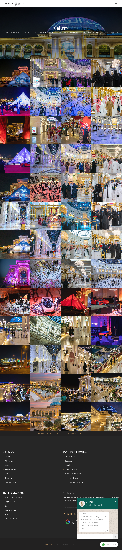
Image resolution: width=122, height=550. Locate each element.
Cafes (7, 465)
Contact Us (70, 456)
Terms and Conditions (15, 497)
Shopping (9, 478)
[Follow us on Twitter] (71, 514)
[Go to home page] (16, 4)
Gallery (8, 506)
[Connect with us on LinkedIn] (75, 514)
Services (9, 474)
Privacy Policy (11, 519)
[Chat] (95, 536)
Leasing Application (74, 482)
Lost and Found (72, 469)
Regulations (10, 501)
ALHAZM (48, 544)
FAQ (7, 514)
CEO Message (11, 482)
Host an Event (71, 478)
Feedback (69, 465)
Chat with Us (109, 544)
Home (7, 456)
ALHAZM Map (11, 510)
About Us (9, 461)
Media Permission (73, 474)
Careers (68, 461)
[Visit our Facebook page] (64, 514)
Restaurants (10, 469)
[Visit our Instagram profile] (68, 514)
